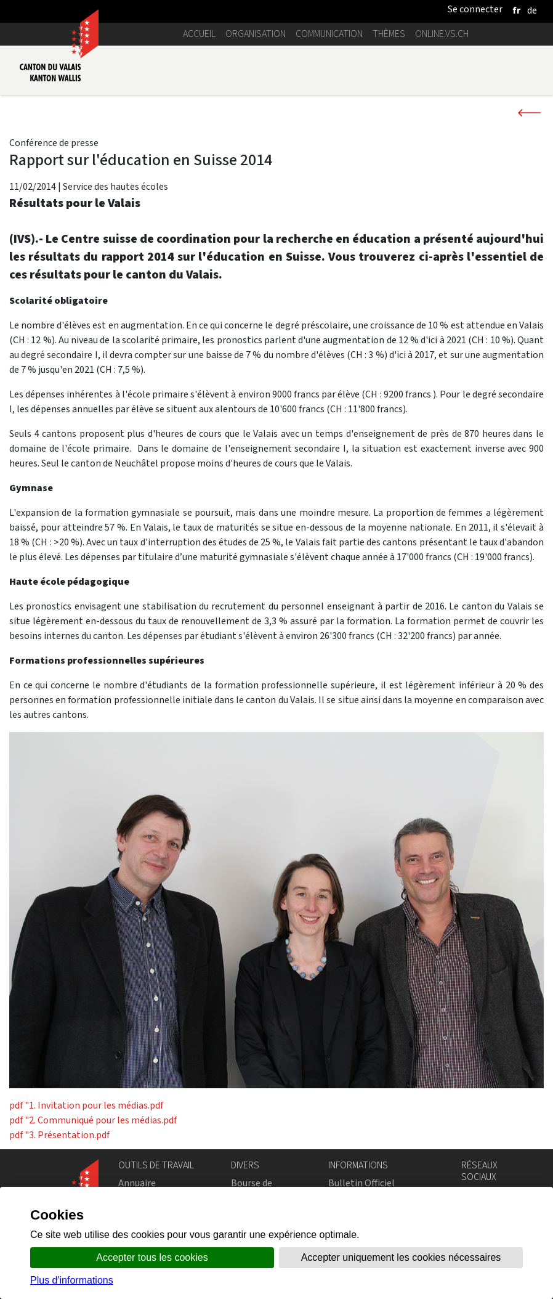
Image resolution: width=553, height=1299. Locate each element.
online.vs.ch (442, 33)
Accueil (199, 33)
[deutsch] (532, 10)
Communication (329, 33)
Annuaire (137, 1182)
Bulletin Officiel (361, 1182)
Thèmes (389, 33)
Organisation (255, 33)
